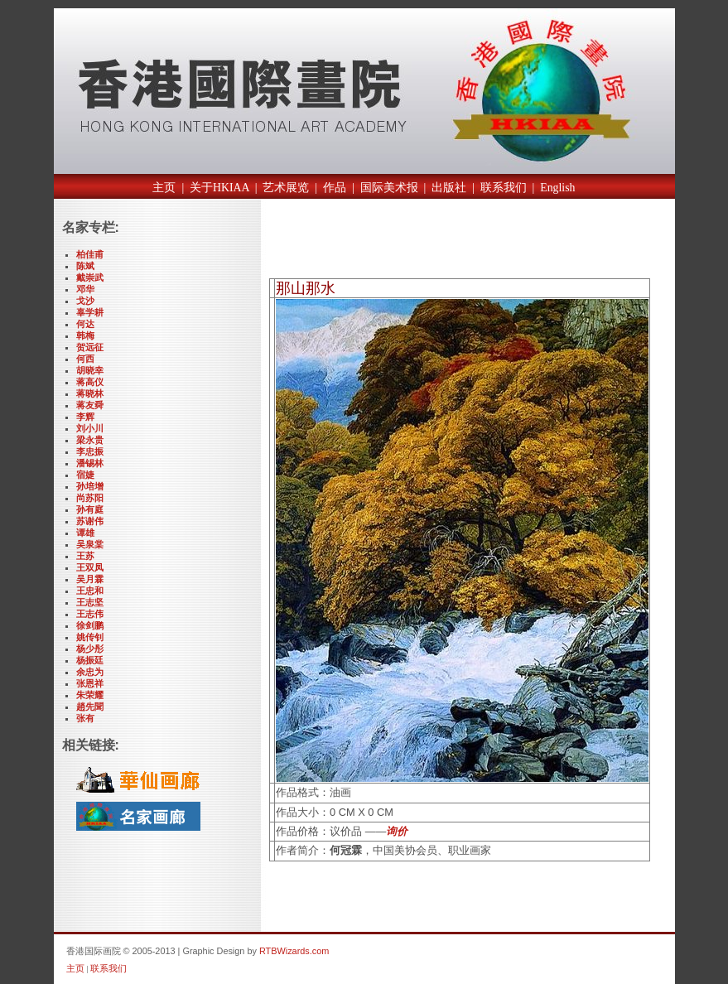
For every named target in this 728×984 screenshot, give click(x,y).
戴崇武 (90, 277)
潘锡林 (90, 463)
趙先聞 (90, 706)
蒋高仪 (90, 382)
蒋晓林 (90, 393)
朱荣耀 (90, 695)
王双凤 (90, 567)
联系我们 (503, 187)
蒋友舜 (90, 405)
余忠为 (90, 672)
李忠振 (90, 451)
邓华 (85, 289)
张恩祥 (90, 683)
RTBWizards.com (294, 951)
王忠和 (90, 591)
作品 (334, 187)
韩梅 (85, 335)
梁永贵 (90, 440)
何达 (85, 324)
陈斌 (85, 266)
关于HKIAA (219, 187)
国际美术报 (389, 187)
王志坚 (90, 602)
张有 (85, 718)
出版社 (448, 187)
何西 (85, 359)
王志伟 (90, 614)
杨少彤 (90, 649)
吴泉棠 (90, 544)
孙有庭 (90, 509)
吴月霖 (90, 579)
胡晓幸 (90, 370)
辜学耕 (90, 312)
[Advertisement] (463, 243)
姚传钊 (90, 637)
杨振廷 (90, 660)
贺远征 (90, 347)
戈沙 (85, 301)
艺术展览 (286, 187)
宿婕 (85, 475)
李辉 (85, 417)
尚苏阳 (90, 498)
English (557, 187)
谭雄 (85, 533)
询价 (396, 831)
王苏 (85, 556)
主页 (164, 187)
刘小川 (90, 428)
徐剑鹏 (90, 625)
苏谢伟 (90, 521)
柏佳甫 (90, 254)
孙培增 (90, 486)
